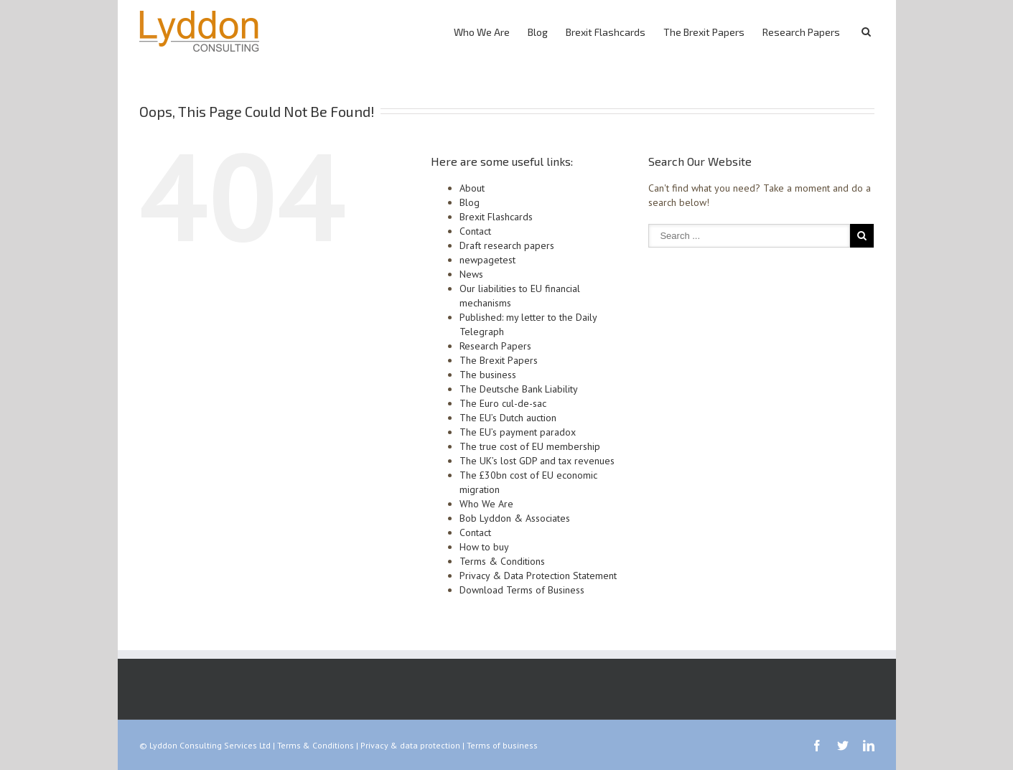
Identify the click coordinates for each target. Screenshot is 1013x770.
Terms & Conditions (502, 561)
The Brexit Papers (703, 32)
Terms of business (502, 745)
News (471, 274)
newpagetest (487, 259)
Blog (538, 32)
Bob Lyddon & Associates (514, 518)
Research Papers (801, 32)
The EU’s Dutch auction (507, 417)
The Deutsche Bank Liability (518, 388)
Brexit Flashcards (605, 32)
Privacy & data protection (410, 745)
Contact (475, 231)
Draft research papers (506, 245)
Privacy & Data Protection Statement (538, 575)
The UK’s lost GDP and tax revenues (537, 460)
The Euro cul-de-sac (502, 403)
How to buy (484, 546)
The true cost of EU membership (529, 446)
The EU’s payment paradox (517, 432)
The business (487, 374)
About (472, 188)
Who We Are (482, 32)
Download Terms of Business (521, 589)
